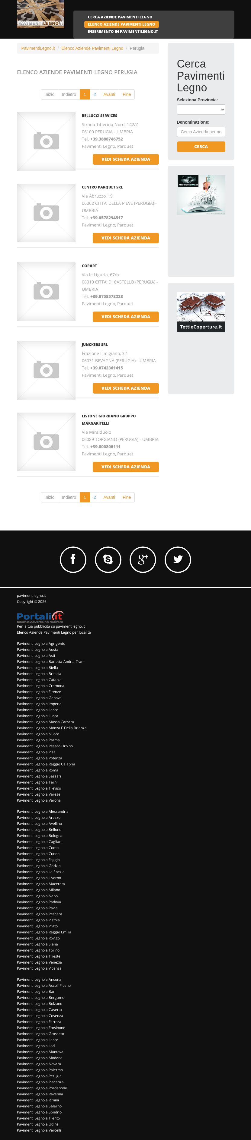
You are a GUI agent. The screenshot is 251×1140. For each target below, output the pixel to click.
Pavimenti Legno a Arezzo (38, 817)
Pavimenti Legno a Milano (38, 889)
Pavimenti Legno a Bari (36, 991)
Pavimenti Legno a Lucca (37, 715)
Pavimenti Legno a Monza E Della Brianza (52, 727)
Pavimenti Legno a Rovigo (38, 938)
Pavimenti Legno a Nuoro (38, 733)
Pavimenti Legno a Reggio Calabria (46, 764)
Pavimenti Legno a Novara (39, 1063)
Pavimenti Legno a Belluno (39, 829)
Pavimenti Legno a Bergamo (40, 997)
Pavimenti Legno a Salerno (39, 1106)
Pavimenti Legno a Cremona (40, 685)
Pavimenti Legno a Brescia (39, 673)
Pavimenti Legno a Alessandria (43, 811)
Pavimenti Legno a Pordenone (42, 1088)
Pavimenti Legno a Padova (39, 901)
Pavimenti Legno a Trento (38, 1118)
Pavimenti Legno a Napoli (38, 895)
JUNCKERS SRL (95, 344)
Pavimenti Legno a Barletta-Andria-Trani (50, 661)
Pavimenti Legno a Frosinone (41, 1027)
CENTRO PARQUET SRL (102, 187)
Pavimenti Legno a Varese (38, 794)
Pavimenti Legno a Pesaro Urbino (45, 746)
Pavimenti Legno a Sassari (39, 776)
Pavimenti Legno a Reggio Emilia (44, 932)
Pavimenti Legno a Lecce (37, 1039)
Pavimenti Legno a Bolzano (39, 1003)
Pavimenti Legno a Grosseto (40, 1033)
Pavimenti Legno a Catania (39, 679)
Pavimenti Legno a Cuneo (38, 853)
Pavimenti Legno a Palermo (40, 1069)
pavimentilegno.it (31, 595)
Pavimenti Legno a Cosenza (40, 1015)
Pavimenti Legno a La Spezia (41, 871)
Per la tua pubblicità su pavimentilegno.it (51, 626)
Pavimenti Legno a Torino (38, 950)
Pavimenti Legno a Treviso (39, 788)
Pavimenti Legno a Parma (38, 740)
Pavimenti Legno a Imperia (39, 703)
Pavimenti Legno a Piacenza (40, 1082)
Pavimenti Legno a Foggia (38, 859)
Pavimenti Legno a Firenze (39, 691)
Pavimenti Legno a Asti (36, 655)
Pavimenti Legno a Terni (37, 782)
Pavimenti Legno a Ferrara (39, 1021)
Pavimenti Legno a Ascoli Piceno (44, 985)
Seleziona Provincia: (197, 99)
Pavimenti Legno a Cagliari (39, 841)
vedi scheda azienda (125, 159)
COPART (89, 265)
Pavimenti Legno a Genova (39, 697)
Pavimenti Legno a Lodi (36, 1045)
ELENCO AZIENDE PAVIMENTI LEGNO (121, 24)
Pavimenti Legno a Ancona (39, 979)
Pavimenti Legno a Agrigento (41, 643)
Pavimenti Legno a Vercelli (39, 1130)
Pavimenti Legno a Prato (37, 926)
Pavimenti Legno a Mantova (40, 1051)
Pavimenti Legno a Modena (40, 1057)
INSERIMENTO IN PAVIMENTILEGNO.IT (123, 31)
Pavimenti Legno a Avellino (39, 823)
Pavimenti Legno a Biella (37, 667)
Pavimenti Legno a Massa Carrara (45, 721)
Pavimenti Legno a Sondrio (39, 1112)
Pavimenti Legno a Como (38, 847)
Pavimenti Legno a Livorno (39, 877)
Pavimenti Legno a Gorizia (39, 865)
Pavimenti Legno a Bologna (40, 835)
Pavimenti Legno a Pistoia (38, 920)
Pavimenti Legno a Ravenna (40, 1094)
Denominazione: (193, 122)
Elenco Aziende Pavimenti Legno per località (54, 632)
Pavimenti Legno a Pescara (39, 914)
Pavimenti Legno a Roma (37, 770)
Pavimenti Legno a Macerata (41, 883)
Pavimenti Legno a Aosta (37, 649)
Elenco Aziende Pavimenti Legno (92, 48)
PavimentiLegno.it (38, 48)
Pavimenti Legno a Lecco (37, 709)
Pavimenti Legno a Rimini (38, 1100)
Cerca (201, 146)
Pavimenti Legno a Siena (37, 944)
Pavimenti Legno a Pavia (37, 907)
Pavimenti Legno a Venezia (39, 962)
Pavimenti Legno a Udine (38, 1124)
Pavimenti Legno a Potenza (39, 758)
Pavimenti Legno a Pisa (36, 752)
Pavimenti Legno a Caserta (39, 1009)
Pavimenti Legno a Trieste (38, 956)
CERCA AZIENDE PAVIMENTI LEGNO (120, 17)
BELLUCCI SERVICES (99, 115)
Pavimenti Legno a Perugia (39, 1075)
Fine (127, 94)
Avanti (109, 94)
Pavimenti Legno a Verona (39, 800)
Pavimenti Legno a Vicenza (39, 968)
